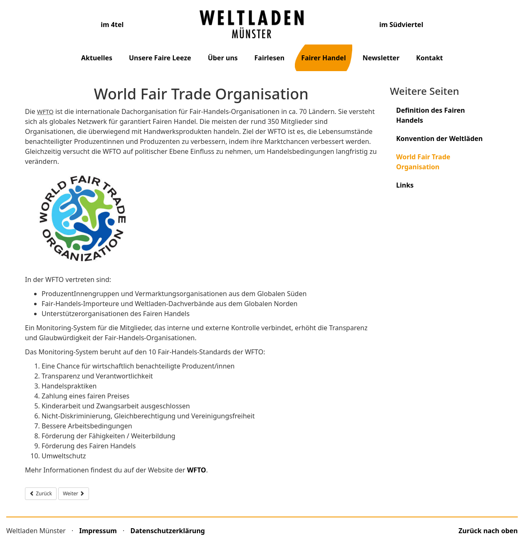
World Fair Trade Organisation (423, 161)
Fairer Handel (323, 57)
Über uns (223, 57)
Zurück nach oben (488, 530)
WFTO (196, 470)
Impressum (98, 530)
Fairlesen (270, 57)
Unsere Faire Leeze (160, 57)
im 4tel (112, 24)
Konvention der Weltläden (439, 138)
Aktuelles (96, 57)
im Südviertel (401, 24)
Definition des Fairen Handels (430, 115)
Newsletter (381, 57)
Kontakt (429, 57)
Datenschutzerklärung (168, 530)
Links (405, 185)
